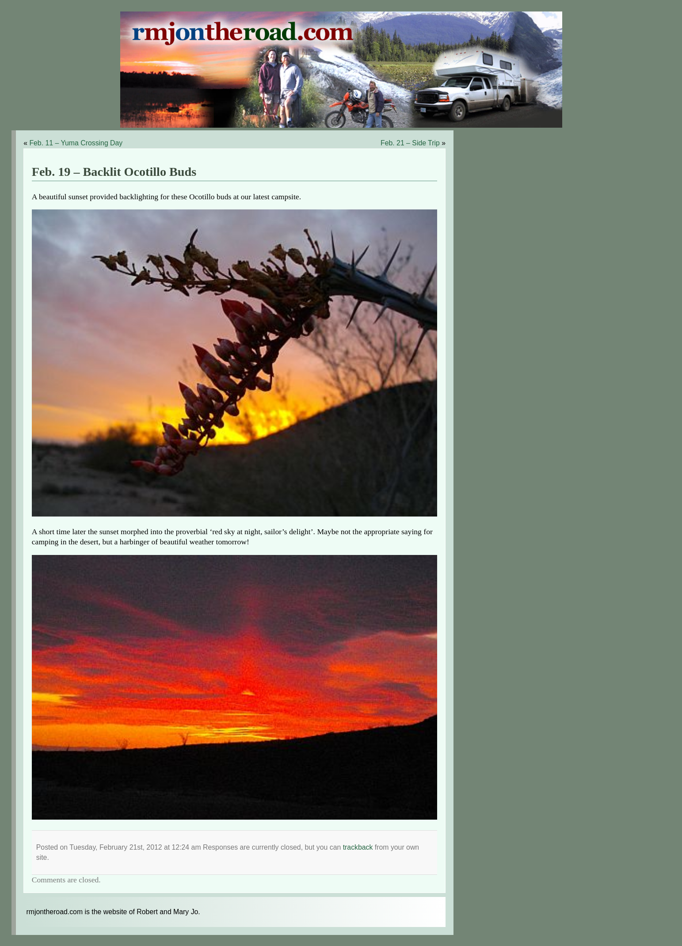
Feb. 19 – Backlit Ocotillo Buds (114, 172)
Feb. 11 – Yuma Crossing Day (75, 143)
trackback (358, 847)
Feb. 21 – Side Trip (410, 143)
